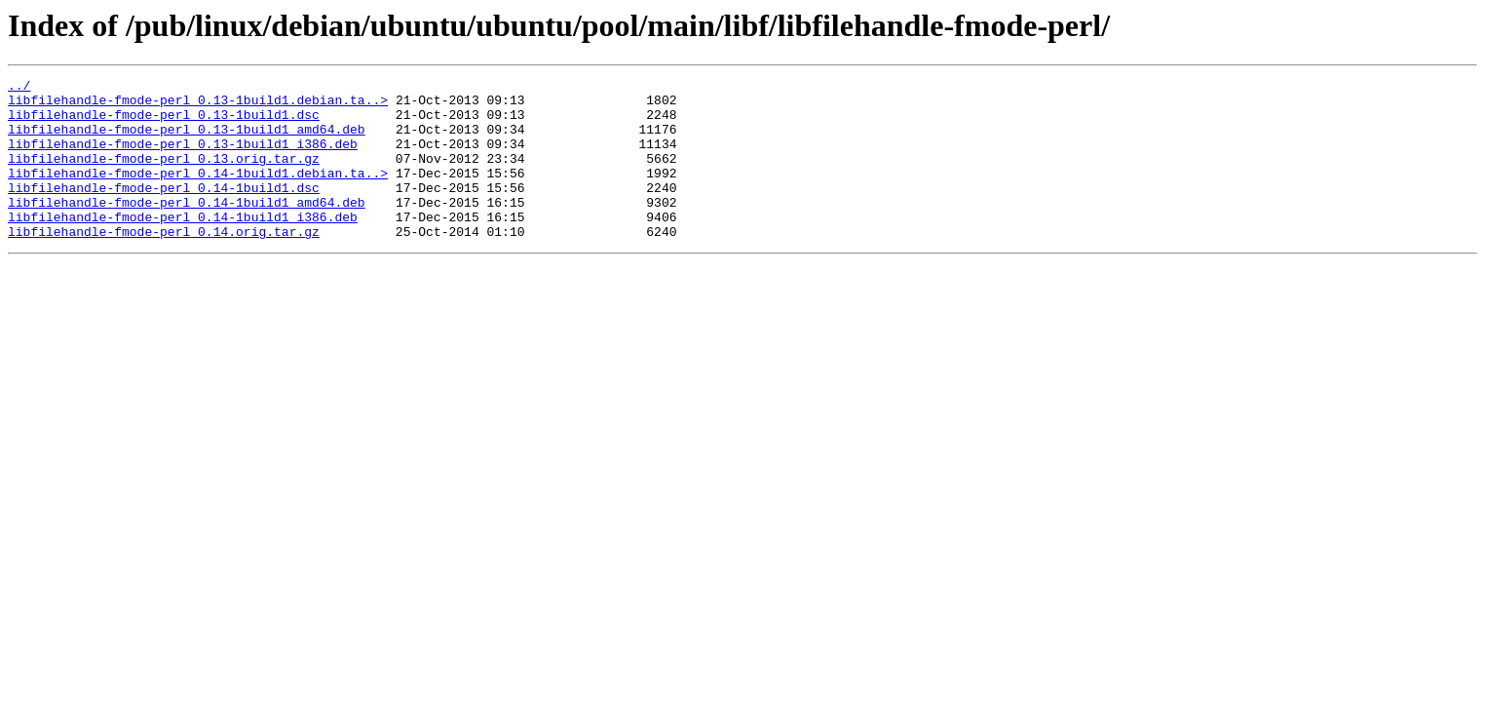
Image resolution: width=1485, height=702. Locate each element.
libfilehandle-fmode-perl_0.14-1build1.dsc (164, 210)
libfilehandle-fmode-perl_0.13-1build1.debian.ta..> (198, 105)
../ (19, 88)
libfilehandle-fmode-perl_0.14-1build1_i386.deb (183, 245)
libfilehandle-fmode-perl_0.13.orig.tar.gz (164, 175)
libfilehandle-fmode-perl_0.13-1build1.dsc (164, 123)
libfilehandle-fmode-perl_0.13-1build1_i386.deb (183, 158)
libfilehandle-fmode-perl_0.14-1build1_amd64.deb (186, 228)
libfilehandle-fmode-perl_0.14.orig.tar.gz (164, 263)
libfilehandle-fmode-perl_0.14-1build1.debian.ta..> (198, 193)
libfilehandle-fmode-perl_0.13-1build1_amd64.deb (186, 140)
